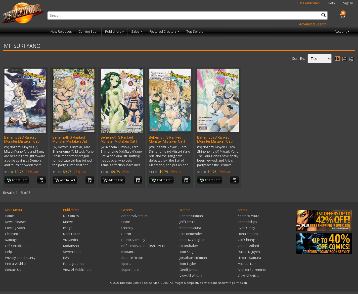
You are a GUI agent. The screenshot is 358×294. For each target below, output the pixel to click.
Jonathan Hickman (193, 257)
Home (9, 215)
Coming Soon (88, 31)
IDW (66, 257)
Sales (137, 31)
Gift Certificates (308, 3)
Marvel (68, 221)
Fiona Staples (248, 233)
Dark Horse (71, 233)
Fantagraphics (74, 263)
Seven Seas (72, 251)
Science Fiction (132, 257)
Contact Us (13, 269)
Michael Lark (247, 263)
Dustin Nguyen (249, 251)
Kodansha (71, 245)
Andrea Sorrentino (252, 269)
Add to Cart (17, 180)
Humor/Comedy (133, 239)
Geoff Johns (188, 269)
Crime (125, 221)
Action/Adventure (134, 215)
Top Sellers (194, 31)
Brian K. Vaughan (192, 239)
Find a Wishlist (15, 263)
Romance (128, 251)
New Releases (61, 31)
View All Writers (191, 275)
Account (342, 31)
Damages (12, 239)
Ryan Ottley (246, 227)
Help (331, 3)
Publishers (115, 31)
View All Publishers (77, 269)
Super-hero (130, 269)
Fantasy (127, 227)
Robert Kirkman (191, 215)
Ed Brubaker (188, 245)
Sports (126, 263)
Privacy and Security (20, 257)
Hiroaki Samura (249, 257)
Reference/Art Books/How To (143, 245)
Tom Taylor (187, 263)
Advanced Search (313, 24)
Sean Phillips (247, 221)
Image (67, 227)
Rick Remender (190, 233)
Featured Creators (164, 31)
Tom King (186, 251)
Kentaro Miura (190, 227)
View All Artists (248, 275)
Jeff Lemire (187, 221)
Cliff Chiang (246, 239)
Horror (126, 233)
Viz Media (70, 239)
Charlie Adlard (248, 245)
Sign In (348, 3)
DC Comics (71, 215)
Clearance (12, 233)
